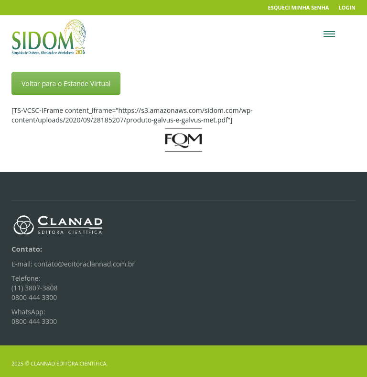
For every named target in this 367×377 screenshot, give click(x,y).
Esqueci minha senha (298, 7)
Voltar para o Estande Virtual (66, 83)
